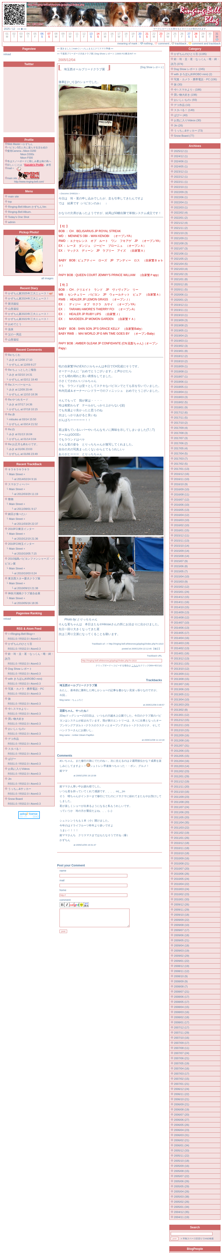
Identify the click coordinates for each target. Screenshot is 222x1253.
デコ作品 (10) (182, 104)
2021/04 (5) (181, 263)
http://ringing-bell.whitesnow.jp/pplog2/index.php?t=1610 (136, 644)
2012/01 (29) (181, 776)
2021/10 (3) (181, 233)
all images (47, 278)
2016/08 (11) (181, 494)
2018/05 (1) (181, 386)
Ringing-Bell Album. (19, 211)
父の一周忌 (14, 334)
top (10, 201)
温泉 (10, 329)
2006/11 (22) (181, 1094)
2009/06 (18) (181, 935)
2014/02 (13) (181, 648)
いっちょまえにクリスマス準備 (95, 48)
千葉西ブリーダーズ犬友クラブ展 (76, 53)
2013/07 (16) (181, 684)
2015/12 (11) (181, 535)
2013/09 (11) (181, 673)
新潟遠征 (13, 303)
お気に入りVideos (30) (187, 120)
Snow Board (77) (184, 135)
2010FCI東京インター (21, 528)
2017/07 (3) (181, 438)
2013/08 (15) (181, 679)
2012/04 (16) (181, 761)
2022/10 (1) (181, 186)
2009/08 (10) (181, 925)
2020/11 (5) (181, 289)
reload (7, 54)
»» (24, 28)
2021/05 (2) (181, 258)
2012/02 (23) (181, 771)
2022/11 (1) (181, 181)
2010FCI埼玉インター (21, 543)
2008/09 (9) (181, 981)
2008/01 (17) (181, 1022)
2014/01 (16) (181, 653)
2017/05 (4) (181, 448)
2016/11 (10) (181, 479)
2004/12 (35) (181, 1212)
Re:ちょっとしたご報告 (22, 369)
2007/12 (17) (181, 1027)
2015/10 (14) (181, 545)
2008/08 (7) (181, 986)
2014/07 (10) (181, 622)
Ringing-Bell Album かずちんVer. (27, 206)
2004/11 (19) (181, 1217)
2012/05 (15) (181, 755)
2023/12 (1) (181, 171)
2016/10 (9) (181, 484)
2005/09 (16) (181, 1165)
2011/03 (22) (181, 827)
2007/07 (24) (181, 1053)
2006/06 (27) (181, 1119)
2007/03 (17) (181, 1073)
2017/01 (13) (181, 468)
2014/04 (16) (181, 638)
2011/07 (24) (181, 807)
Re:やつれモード (18, 399)
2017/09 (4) (181, 427)
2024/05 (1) (181, 166)
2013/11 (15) (181, 663)
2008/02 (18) (181, 1017)
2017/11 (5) (181, 417)
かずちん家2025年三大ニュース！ (28, 293)
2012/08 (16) (181, 740)
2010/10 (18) (181, 853)
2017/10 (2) (181, 422)
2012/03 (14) (181, 766)
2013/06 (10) (181, 689)
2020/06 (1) (181, 294)
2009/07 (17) (181, 930)
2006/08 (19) (181, 1109)
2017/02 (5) (181, 463)
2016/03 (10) (181, 520)
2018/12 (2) (181, 356)
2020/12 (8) (181, 284)
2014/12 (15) (181, 597)
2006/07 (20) (181, 1114)
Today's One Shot (18, 217)
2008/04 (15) (181, 1007)
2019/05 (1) (181, 330)
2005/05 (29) (181, 1186)
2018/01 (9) (181, 407)
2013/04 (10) (181, 699)
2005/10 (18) (181, 1160)
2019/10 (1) (181, 315)
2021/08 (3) (181, 243)
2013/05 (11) (181, 694)
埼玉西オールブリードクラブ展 (78, 685)
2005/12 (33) (181, 1150)
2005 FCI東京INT (124, 53)
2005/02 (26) (181, 1201)
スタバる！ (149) (184, 110)
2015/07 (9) (181, 561)
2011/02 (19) (181, 832)
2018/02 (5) (181, 402)
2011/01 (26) (181, 837)
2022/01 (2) (181, 217)
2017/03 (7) (181, 458)
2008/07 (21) (181, 991)
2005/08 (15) (181, 1171)
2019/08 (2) (181, 325)
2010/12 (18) (181, 843)
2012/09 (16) (181, 735)
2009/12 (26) (181, 904)
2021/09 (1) (181, 238)
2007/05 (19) (181, 1063)
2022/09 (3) (181, 192)
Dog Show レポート (104, 53)
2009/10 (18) (181, 914)
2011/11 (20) (181, 786)
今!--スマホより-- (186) (187, 89)
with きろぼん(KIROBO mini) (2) (193, 74)
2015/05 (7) (181, 571)
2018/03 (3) (181, 397)
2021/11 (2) (181, 227)
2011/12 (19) (181, 781)
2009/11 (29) (181, 909)
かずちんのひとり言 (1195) (190, 53)
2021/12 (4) (181, 222)
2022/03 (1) (181, 207)
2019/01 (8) (181, 350)
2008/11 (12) (181, 971)
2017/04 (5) (181, 453)
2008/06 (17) (181, 996)
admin (11, 222)
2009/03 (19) (181, 950)
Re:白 (11, 429)
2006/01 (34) (181, 1145)
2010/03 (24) (181, 889)
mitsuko (13, 419)
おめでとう (14, 324)
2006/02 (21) (181, 1140)
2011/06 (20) (181, 812)
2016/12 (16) (181, 473)
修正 (156, 648)
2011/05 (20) (181, 817)
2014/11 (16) (181, 602)
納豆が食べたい (17, 514)
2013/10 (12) (181, 668)
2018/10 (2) (181, 361)
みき (11, 359)
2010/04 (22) (181, 884)
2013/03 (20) (181, 704)
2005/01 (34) (181, 1206)
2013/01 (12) (181, 714)
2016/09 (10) (181, 489)
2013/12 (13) (181, 658)
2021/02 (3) (181, 274)
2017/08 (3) (181, 432)
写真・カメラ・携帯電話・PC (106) (195, 79)
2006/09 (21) (181, 1104)
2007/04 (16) (181, 1068)
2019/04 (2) (181, 335)
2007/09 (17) (181, 1042)
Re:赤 (11, 414)
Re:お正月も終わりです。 (23, 444)
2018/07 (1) (181, 376)
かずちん (14, 364)
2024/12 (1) (181, 156)
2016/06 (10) (181, 504)
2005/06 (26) (181, 1181)
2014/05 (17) (181, 632)
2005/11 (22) (181, 1155)
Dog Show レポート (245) (189, 69)
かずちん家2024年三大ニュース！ (28, 298)
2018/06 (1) (181, 381)
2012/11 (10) (181, 725)
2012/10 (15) (181, 730)
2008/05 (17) (181, 1001)
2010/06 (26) (181, 873)
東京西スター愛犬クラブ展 (24, 578)
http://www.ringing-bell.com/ (29, 181)
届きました (65, 48)
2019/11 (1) (181, 309)
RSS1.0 (12, 638)
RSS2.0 (24, 638)
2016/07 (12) (181, 499)
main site (13, 196)
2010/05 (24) (181, 878)
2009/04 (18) (181, 945)
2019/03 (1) (181, 340)
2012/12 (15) (181, 720)
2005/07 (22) (181, 1176)
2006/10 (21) (181, 1099)
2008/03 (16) (181, 1012)
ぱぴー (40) (181, 115)
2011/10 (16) (181, 791)
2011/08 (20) (181, 802)
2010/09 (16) (181, 858)
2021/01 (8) (181, 279)
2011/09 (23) (181, 796)
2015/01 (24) (181, 591)
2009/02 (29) (181, 955)
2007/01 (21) (181, 1083)
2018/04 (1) (181, 391)
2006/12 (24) (181, 1089)
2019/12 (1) (181, 304)
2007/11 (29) (181, 1032)
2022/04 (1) (181, 202)
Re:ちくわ (14, 354)
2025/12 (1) (181, 151)
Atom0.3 (36, 638)
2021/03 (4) (181, 268)
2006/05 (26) (181, 1124)
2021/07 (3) (181, 248)
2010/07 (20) (181, 868)
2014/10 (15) (181, 607)
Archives (195, 146)
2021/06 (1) (181, 253)
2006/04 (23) (181, 1130)
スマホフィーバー (19, 484)
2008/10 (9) (181, 976)
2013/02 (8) (181, 709)
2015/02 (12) (181, 586)
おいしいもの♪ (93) (185, 99)
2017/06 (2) (181, 443)
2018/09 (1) (181, 366)
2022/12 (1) (181, 176)
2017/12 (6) (181, 412)
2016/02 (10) (181, 525)
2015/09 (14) (181, 550)
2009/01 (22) (181, 960)
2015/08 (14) (181, 556)
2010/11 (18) (181, 848)
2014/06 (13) (181, 627)
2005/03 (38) (181, 1196)
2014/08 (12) (181, 617)
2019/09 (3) (181, 320)
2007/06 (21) (181, 1058)
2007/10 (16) (181, 1037)
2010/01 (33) (181, 899)
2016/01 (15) (181, 530)
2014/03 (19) (181, 643)
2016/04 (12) (181, 515)
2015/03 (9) (181, 581)
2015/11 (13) (181, 540)
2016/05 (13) (181, 509)
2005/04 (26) (181, 1191)
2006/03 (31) (181, 1135)
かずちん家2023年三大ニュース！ (28, 313)
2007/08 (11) (181, 1048)
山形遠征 (13, 308)
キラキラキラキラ (19, 469)
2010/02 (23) (181, 894)
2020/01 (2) (181, 299)
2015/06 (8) (181, 566)
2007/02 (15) (181, 1078)
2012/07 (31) (181, 745)
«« (18, 28)
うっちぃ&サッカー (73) (188, 130)
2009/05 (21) (181, 940)
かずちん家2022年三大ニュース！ (28, 319)
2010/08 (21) (181, 863)
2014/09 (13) (181, 612)
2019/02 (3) (181, 345)
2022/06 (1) (181, 197)
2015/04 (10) (181, 576)
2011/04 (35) (181, 822)
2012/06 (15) (181, 750)
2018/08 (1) (181, 371)
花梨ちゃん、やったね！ (74, 710)
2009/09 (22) (181, 919)
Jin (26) (178, 125)
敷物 (10, 499)
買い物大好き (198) (185, 94)
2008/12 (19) (181, 966)
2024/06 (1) (181, 161)
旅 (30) (178, 84)
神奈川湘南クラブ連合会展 (24, 593)
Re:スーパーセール (19, 384)
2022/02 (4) (181, 212)
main (75, 48)
